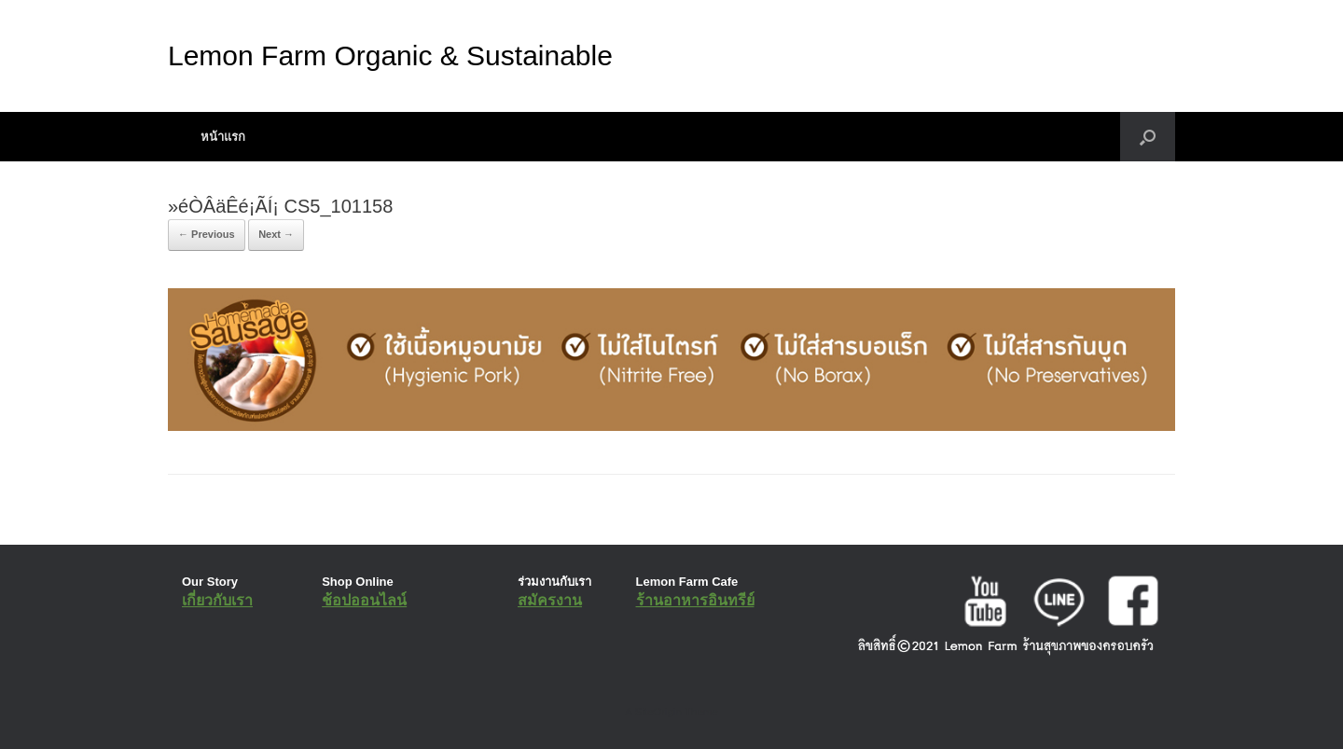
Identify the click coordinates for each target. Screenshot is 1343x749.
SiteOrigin (658, 711)
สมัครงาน (550, 600)
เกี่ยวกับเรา (217, 600)
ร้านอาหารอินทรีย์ (695, 600)
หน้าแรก (223, 137)
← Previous (206, 234)
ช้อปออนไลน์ (364, 600)
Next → (276, 234)
